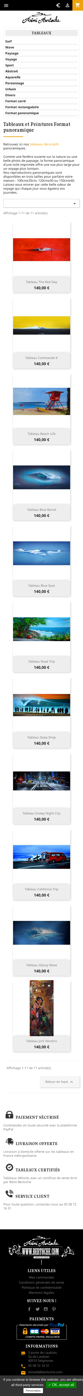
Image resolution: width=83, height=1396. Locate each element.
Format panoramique (22, 113)
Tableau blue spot (41, 585)
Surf (8, 41)
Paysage (12, 53)
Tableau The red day (41, 282)
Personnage (14, 83)
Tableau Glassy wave (41, 965)
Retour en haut (59, 1082)
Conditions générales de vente (41, 1282)
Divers (10, 95)
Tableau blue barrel (41, 509)
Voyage (11, 59)
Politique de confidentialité (42, 1287)
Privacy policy (54, 1390)
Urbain (10, 89)
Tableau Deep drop (41, 737)
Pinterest (54, 1309)
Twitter (37, 1309)
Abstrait (11, 71)
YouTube (45, 1309)
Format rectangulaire (22, 107)
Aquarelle (13, 77)
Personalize (33, 1390)
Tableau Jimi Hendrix (41, 1041)
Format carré (15, 101)
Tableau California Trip (41, 889)
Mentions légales (41, 1292)
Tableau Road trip (41, 661)
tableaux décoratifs (44, 144)
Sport (9, 65)
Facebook (29, 1309)
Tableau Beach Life (42, 434)
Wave (9, 47)
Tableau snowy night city (41, 813)
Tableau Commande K (41, 358)
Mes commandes (41, 1277)
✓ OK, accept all (61, 1385)
